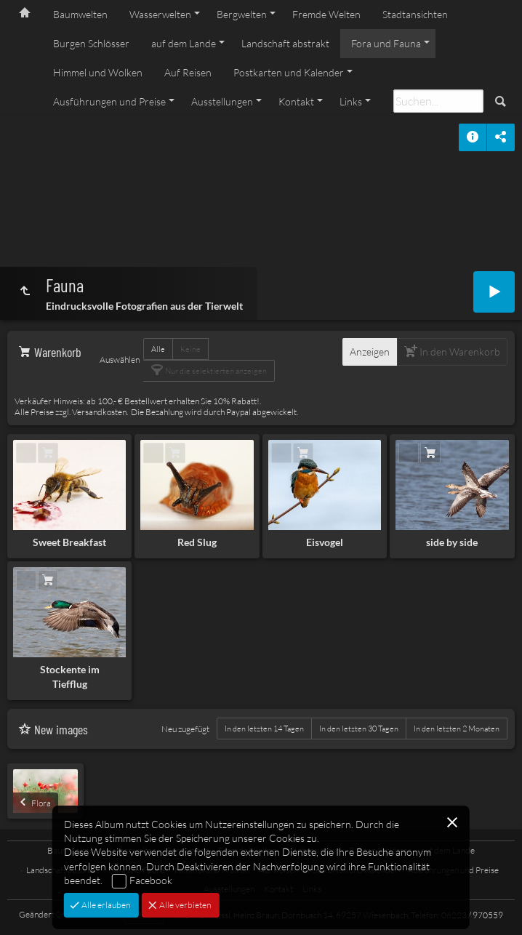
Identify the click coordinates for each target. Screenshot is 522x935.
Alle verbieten (184, 904)
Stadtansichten (415, 14)
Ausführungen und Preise (109, 101)
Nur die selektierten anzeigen (215, 371)
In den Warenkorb (458, 351)
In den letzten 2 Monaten (456, 728)
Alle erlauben (105, 904)
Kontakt (296, 101)
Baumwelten (80, 14)
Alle (158, 349)
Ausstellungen (222, 101)
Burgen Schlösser (91, 43)
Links (351, 101)
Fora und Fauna (386, 43)
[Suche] (438, 101)
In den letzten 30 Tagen (358, 728)
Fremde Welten (326, 14)
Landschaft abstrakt (285, 43)
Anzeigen (370, 351)
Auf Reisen (188, 72)
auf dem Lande (183, 43)
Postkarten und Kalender (288, 72)
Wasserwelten (160, 14)
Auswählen (120, 359)
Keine (190, 349)
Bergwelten (242, 14)
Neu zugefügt (185, 728)
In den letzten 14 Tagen (264, 728)
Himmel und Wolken (97, 72)
